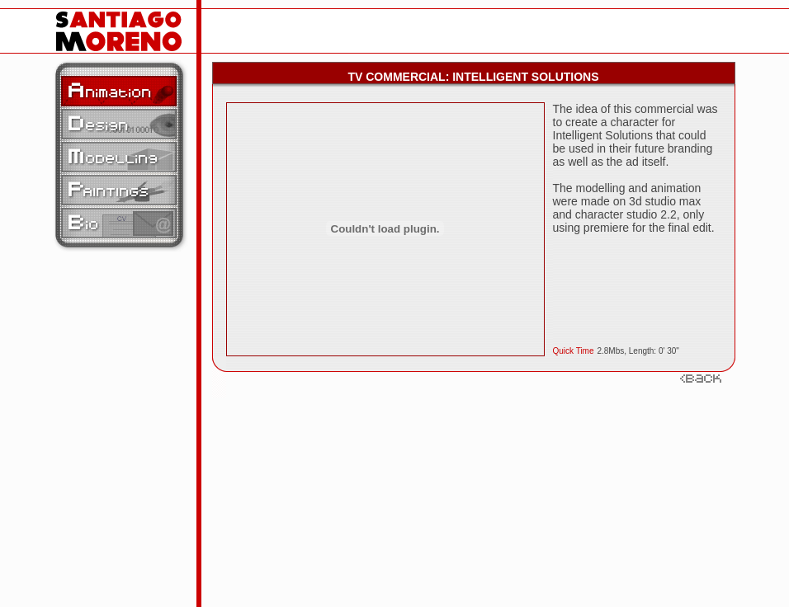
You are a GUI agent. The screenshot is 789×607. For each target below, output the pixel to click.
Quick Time (573, 350)
